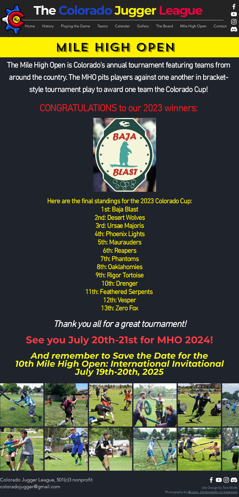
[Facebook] (234, 6)
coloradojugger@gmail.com (30, 486)
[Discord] (234, 29)
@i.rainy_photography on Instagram (213, 492)
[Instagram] (234, 21)
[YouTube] (234, 14)
